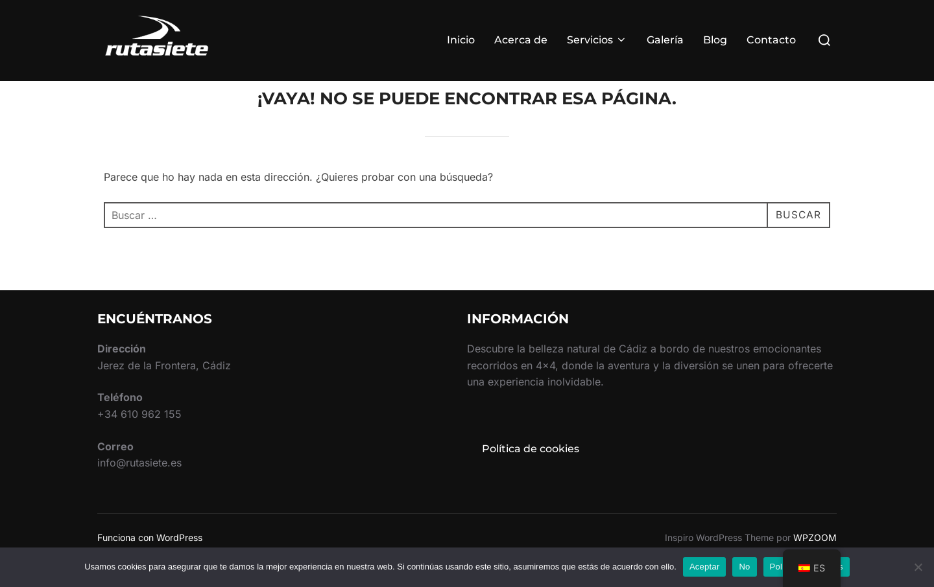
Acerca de (520, 40)
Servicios (597, 40)
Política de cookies (530, 473)
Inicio (461, 40)
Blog (715, 40)
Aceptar (704, 566)
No (744, 566)
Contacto (771, 40)
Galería (665, 40)
